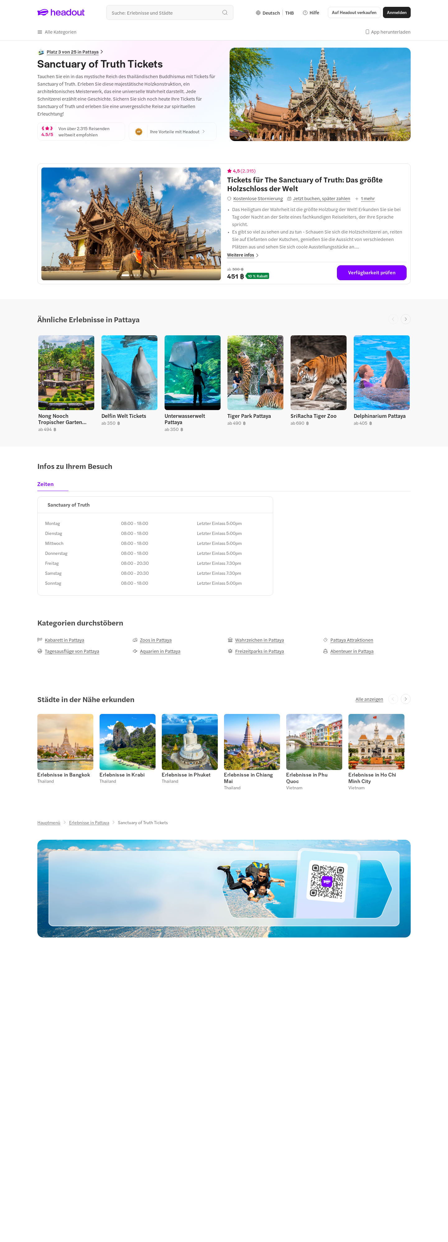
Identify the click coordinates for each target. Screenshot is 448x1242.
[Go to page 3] (134, 275)
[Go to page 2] (131, 275)
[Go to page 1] (125, 275)
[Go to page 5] (140, 275)
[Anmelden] (397, 12)
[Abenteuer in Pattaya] (348, 651)
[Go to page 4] (137, 275)
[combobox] (170, 12)
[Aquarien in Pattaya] (156, 651)
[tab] (47, 485)
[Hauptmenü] (48, 822)
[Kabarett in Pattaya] (60, 640)
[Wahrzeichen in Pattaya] (256, 640)
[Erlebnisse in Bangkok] (63, 774)
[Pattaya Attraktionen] (348, 640)
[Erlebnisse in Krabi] (122, 774)
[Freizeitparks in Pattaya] (256, 651)
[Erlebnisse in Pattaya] (89, 822)
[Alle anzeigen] (369, 699)
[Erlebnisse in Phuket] (186, 774)
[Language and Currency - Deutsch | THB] (275, 12)
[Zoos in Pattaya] (152, 640)
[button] (354, 12)
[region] (131, 224)
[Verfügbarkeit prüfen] (372, 272)
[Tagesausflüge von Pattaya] (68, 651)
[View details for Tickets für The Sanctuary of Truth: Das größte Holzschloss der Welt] (317, 183)
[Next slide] (406, 319)
